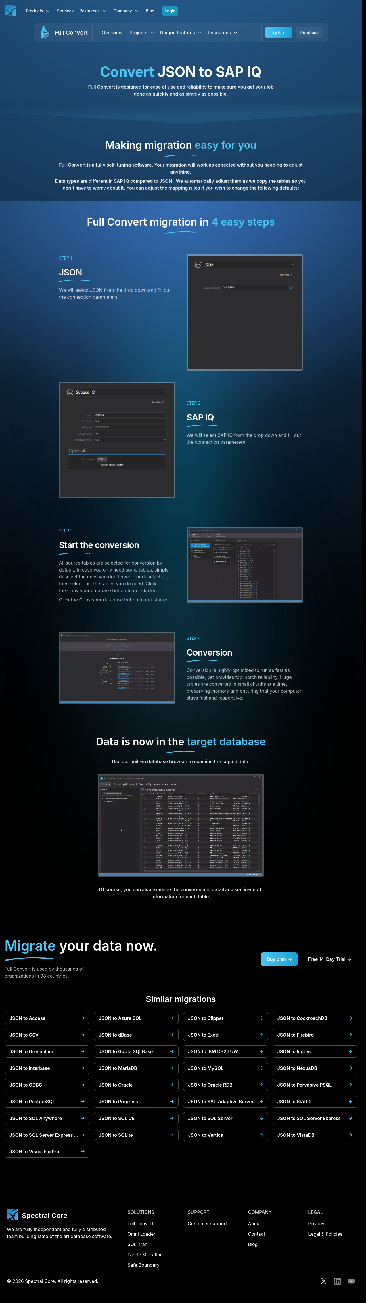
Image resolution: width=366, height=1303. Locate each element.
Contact (256, 1234)
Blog (150, 10)
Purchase (309, 32)
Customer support (207, 1223)
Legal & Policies (325, 1234)
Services (65, 10)
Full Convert (71, 32)
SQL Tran (137, 1244)
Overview (112, 32)
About (254, 1223)
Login (170, 10)
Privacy (316, 1223)
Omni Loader (141, 1234)
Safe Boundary (143, 1265)
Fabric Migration (145, 1255)
